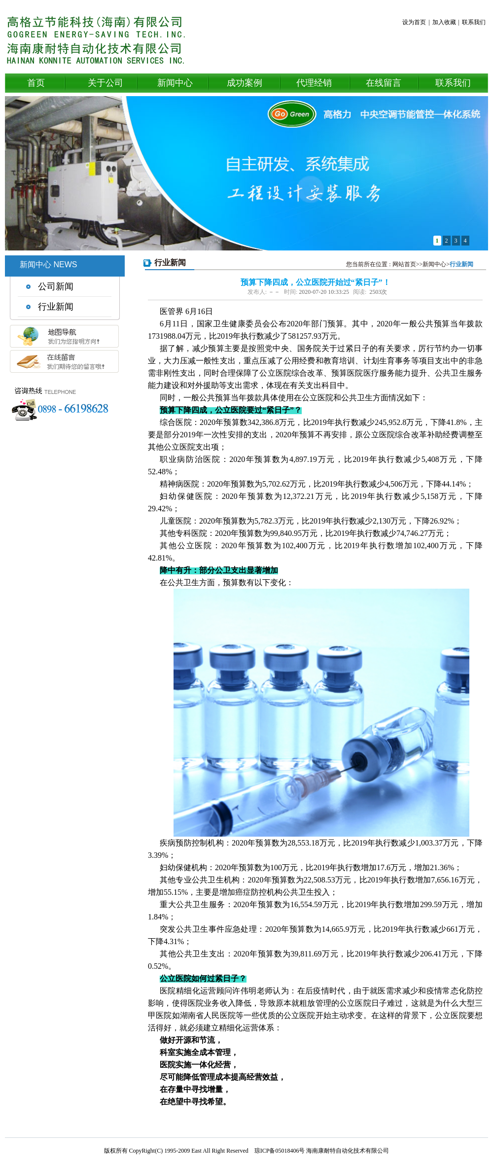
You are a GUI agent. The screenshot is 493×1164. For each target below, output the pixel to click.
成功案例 (244, 83)
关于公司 (105, 83)
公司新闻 (55, 286)
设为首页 (414, 22)
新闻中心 (175, 83)
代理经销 (314, 83)
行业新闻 (55, 307)
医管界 (171, 311)
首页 (36, 83)
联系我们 (474, 22)
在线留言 (383, 83)
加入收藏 (444, 22)
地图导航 (64, 340)
